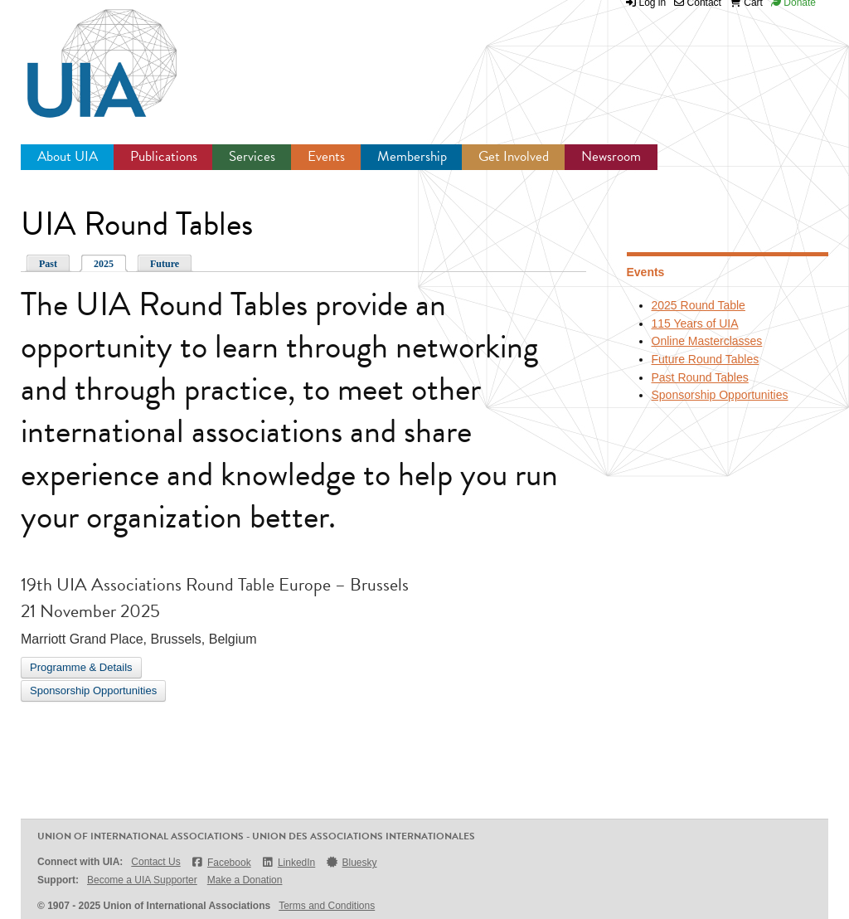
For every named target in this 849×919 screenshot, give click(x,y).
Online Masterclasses (707, 341)
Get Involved (513, 156)
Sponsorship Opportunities (93, 690)
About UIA (67, 156)
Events (326, 156)
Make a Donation (245, 880)
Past (48, 264)
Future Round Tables (705, 359)
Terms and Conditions (327, 906)
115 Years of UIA (695, 323)
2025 (104, 264)
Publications (163, 156)
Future (164, 264)
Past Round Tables (700, 377)
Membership (412, 156)
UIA (83, 54)
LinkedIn (288, 862)
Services (252, 156)
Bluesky (350, 862)
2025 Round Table (698, 305)
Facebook (221, 862)
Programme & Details (81, 667)
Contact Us (155, 862)
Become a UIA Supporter (142, 880)
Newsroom (611, 156)
